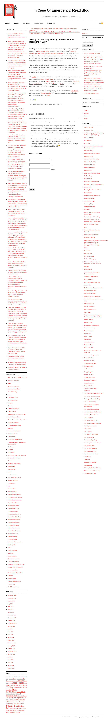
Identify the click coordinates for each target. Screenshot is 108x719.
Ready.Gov (18, 699)
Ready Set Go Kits (89, 342)
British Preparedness (13, 386)
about (16, 23)
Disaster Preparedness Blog (91, 159)
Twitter (9, 708)
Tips (23, 706)
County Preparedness (13, 408)
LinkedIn (86, 113)
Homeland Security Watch (91, 234)
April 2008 (11, 665)
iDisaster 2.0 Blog (89, 256)
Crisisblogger (87, 140)
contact (26, 23)
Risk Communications (14, 559)
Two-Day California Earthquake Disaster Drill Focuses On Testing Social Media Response (93, 88)
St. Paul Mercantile (89, 377)
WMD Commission (10, 712)
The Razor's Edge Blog (90, 440)
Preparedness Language (14, 519)
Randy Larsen (50, 81)
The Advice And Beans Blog (92, 396)
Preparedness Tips (12, 536)
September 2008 (12, 651)
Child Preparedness (13, 397)
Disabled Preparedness (14, 417)
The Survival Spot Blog (90, 448)
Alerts (7, 678)
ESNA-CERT (88, 192)
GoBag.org (87, 209)
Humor (10, 461)
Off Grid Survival (89, 303)
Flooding (10, 449)
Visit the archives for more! (91, 93)
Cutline (92, 717)
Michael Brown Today (90, 290)
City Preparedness (12, 400)
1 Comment (43, 44)
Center (34, 77)
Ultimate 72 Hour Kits (90, 462)
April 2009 (11, 637)
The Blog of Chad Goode (91, 414)
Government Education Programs (17, 455)
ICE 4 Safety (87, 250)
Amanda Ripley (12, 679)
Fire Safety (11, 447)
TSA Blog (87, 459)
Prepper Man (87, 333)
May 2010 (10, 609)
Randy (62, 84)
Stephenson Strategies (90, 380)
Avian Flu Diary (88, 127)
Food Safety (11, 452)
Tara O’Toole (74, 91)
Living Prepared (88, 279)
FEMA (8, 687)
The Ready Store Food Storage (92, 442)
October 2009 (11, 620)
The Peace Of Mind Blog (91, 434)
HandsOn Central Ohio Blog (91, 217)
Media (9, 472)
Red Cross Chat (88, 347)
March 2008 (11, 668)
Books (9, 383)
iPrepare (86, 266)
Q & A (9, 547)
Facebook (24, 685)
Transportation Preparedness (15, 572)
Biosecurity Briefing (43, 51)
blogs (10, 681)
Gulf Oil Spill (23, 687)
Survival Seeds (88, 386)
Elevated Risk (88, 178)
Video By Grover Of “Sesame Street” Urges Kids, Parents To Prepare (16, 358)
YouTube (17, 712)
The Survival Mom (89, 445)
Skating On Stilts (88, 374)
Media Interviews (12, 475)
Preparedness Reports (13, 528)
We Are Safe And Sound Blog (92, 471)
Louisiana (19, 692)
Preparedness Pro (89, 331)
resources (38, 23)
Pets (9, 486)
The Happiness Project (90, 426)
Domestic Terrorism (13, 422)
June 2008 (10, 660)
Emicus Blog (87, 187)
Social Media (14, 705)
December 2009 (12, 615)
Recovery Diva (88, 344)
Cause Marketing (12, 391)
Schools (22, 703)
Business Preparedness (14, 389)
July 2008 (10, 657)
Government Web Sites (14, 458)
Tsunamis (10, 575)
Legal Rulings (11, 469)
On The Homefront (89, 306)
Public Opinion (12, 545)
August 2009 (11, 626)
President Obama (12, 539)
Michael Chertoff (10, 694)
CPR (10, 683)
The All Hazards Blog (90, 401)
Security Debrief (88, 366)
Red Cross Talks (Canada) (91, 355)
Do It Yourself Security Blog (92, 173)
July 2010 (10, 604)
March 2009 (11, 640)
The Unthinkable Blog (90, 451)
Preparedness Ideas (13, 511)
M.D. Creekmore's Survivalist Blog (93, 288)
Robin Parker (17, 703)
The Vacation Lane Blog (90, 454)
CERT (9, 394)
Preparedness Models (13, 525)
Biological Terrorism (13, 380)
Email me (84, 33)
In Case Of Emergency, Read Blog (61, 10)
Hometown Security (89, 237)
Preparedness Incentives (14, 514)
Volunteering (11, 584)
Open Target (87, 312)
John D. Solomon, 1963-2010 (92, 53)
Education (10, 428)
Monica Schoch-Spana (46, 79)
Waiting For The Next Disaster (92, 468)
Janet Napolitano (11, 690)
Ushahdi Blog (88, 465)
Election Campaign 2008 (14, 431)
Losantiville (87, 285)
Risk (12, 703)
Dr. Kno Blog (87, 176)
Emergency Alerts (12, 433)
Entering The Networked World (92, 190)
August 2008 (11, 654)
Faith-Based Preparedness (15, 439)
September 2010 (12, 598)
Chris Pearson (100, 717)
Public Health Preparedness (15, 542)
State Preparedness (13, 570)
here (48, 95)
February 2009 (12, 643)
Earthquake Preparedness (14, 425)
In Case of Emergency (90, 259)
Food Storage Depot (89, 201)
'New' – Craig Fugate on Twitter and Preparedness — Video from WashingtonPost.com (17, 55)
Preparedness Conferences (15, 500)
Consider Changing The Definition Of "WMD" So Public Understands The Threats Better (17, 272)
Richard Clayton (88, 358)
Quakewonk (87, 339)
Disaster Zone (88, 170)
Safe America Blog (89, 360)
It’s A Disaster (88, 269)
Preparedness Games (13, 505)
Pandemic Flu (11, 483)
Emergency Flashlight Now (91, 181)
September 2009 (12, 623)
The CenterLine (88, 417)
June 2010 (10, 606)
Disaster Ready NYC (90, 162)
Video (14, 710)
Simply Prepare (88, 372)
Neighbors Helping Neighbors (92, 296)
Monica (54, 84)
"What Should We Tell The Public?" (17, 378)
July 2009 (10, 629)
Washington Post (20, 710)
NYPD (14, 697)
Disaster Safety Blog (89, 164)
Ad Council (24, 676)
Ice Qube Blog (88, 253)
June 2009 (10, 631)
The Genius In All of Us (90, 420)
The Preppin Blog (89, 437)
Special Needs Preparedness (15, 567)
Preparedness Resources (14, 531)
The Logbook (87, 431)
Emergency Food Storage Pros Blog (93, 184)
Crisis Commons (88, 137)
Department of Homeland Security (17, 414)
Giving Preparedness (89, 206)
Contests (10, 406)
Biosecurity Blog (88, 130)
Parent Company (88, 319)
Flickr (85, 118)
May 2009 (10, 634)
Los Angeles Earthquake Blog (92, 282)
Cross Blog (87, 143)
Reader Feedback (12, 550)
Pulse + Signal (88, 336)
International (11, 466)
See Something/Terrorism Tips (16, 564)
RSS (99, 23)
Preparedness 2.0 (12, 491)
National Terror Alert (89, 293)
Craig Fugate (18, 683)
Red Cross (10, 553)
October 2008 (11, 648)
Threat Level (87, 456)
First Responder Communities (92, 195)
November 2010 (12, 595)
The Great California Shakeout (92, 423)
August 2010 (11, 601)
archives (51, 23)
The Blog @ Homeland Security (93, 412)
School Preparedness (13, 561)
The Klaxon (87, 428)
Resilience (8, 703)
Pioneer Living (88, 322)
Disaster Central (88, 156)
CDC (16, 681)
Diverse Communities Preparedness (17, 420)
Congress (10, 403)
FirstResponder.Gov (89, 198)
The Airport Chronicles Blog (92, 399)
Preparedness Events (13, 503)
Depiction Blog (88, 150)
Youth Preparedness (13, 587)
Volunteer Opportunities (14, 581)
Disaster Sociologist (89, 167)
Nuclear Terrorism (13, 480)
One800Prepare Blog (89, 309)
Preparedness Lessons (14, 522)
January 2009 (11, 646)
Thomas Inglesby (46, 93)
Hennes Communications (91, 224)
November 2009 (12, 618)
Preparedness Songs (13, 533)
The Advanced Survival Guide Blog (93, 393)
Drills (20, 685)
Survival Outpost (88, 383)
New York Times (22, 696)
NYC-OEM (9, 697)
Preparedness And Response (91, 325)
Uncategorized (12, 578)
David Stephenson (13, 685)
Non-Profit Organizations (14, 477)
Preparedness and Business (15, 497)
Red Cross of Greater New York (17, 701)
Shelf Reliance (88, 369)
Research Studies (12, 556)
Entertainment (11, 436)
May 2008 (10, 662)
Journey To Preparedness (91, 276)
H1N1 (8, 689)
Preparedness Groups (13, 508)
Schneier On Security (90, 363)
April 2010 (11, 612)
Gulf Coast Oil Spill (15, 687)
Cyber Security (12, 411)
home (7, 23)
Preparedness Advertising (14, 494)
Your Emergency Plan (90, 473)
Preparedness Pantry (89, 328)
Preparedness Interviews (14, 517)
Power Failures (12, 489)
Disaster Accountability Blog (92, 153)
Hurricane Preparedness (14, 463)
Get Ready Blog (88, 204)
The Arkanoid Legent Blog (91, 409)
